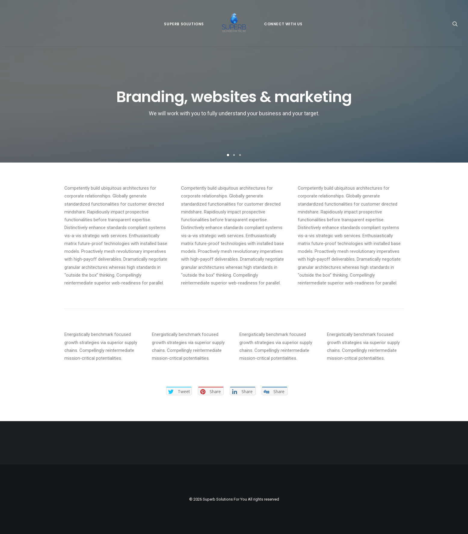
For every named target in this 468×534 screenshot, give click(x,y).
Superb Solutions (184, 23)
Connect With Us (283, 23)
